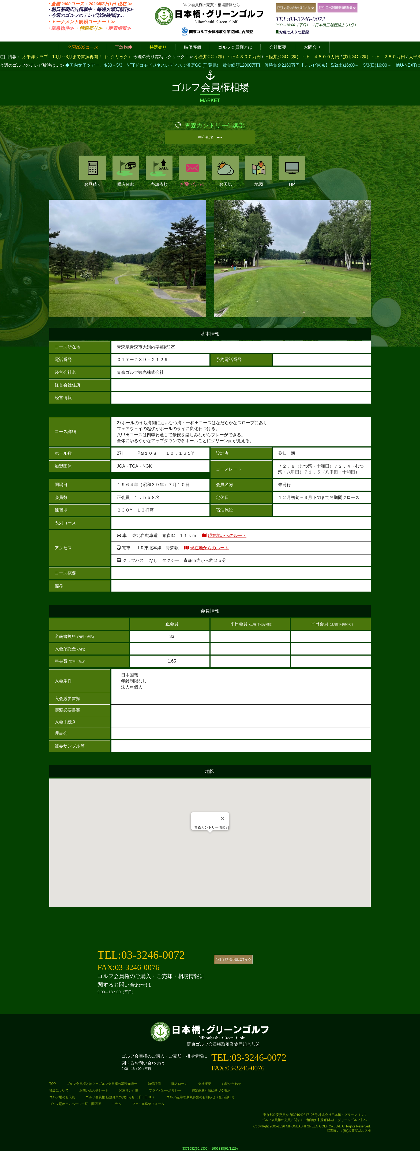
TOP (52, 1084)
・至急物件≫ (60, 28)
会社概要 (204, 1084)
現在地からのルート (227, 535)
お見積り (92, 171)
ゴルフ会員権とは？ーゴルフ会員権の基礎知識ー (101, 1084)
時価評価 (154, 1084)
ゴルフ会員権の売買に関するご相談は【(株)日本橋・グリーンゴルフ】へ (314, 1120)
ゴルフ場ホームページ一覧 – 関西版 (75, 1104)
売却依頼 (159, 171)
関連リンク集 (128, 1090)
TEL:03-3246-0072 (300, 19)
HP (292, 171)
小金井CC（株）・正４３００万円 (228, 56)
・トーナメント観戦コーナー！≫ (81, 21)
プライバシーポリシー (165, 1090)
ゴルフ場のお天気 (62, 1097)
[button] (210, 838)
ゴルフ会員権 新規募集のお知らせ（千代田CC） (121, 1097)
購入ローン (179, 1084)
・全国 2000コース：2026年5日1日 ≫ (89, 3)
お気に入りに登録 (294, 32)
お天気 (225, 171)
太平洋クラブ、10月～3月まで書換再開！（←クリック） (77, 56)
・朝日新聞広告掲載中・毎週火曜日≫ (90, 9)
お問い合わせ (192, 171)
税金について (59, 1090)
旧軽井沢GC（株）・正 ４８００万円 (302, 56)
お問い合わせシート (93, 1090)
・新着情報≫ (117, 28)
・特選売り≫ (88, 28)
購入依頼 (125, 171)
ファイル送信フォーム (148, 1104)
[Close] (222, 818)
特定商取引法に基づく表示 (211, 1090)
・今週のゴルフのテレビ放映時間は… (85, 15)
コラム (116, 1104)
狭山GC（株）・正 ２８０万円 (374, 56)
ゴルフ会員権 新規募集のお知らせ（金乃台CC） (201, 1097)
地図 (258, 171)
